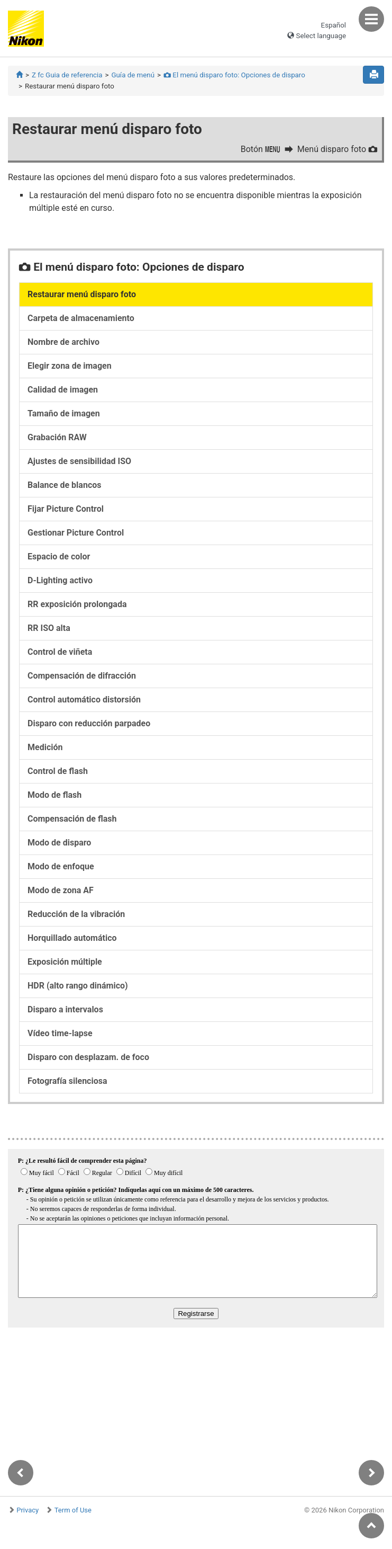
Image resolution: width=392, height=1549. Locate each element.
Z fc (67, 75)
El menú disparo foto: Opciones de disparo (234, 75)
